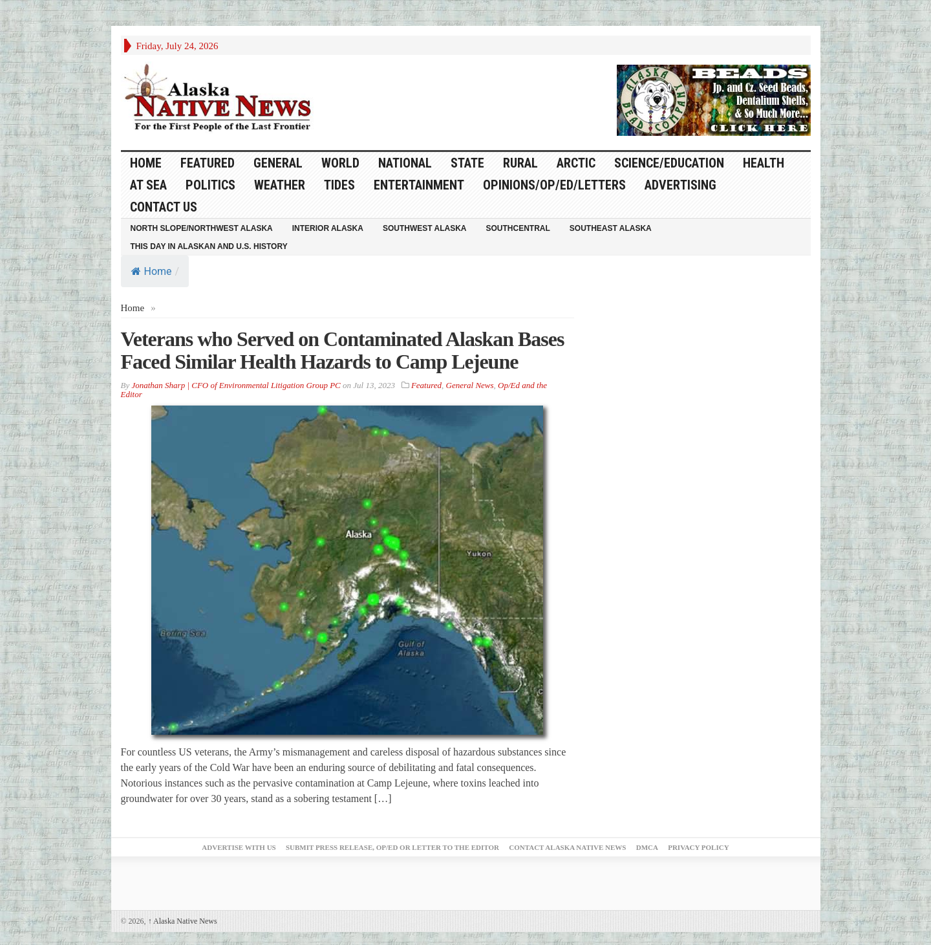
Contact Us (163, 207)
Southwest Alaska (425, 228)
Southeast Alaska (611, 228)
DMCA (647, 847)
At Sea (148, 185)
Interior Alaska (327, 228)
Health (763, 163)
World (340, 163)
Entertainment (419, 185)
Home (151, 271)
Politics (210, 185)
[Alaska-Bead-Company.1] (714, 99)
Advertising (680, 185)
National (405, 163)
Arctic (576, 163)
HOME (146, 163)
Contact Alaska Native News (567, 847)
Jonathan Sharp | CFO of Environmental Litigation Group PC (235, 385)
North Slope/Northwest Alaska (202, 228)
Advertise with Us (238, 847)
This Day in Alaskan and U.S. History (209, 246)
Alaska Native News (182, 921)
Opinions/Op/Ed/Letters (554, 185)
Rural (520, 163)
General (278, 163)
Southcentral (518, 228)
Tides (339, 185)
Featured (207, 163)
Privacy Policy (698, 847)
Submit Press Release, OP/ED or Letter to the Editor (392, 847)
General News (470, 385)
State (467, 163)
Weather (279, 185)
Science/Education (669, 163)
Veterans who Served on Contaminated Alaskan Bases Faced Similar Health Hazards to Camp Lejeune (342, 350)
